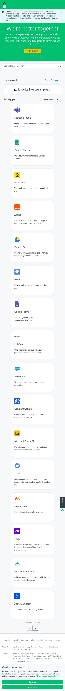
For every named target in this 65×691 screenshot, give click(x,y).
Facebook (24, 640)
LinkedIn (40, 640)
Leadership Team (19, 647)
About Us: (5, 647)
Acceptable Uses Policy (21, 656)
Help (30, 649)
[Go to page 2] (35, 628)
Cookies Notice (54, 676)
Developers (17, 643)
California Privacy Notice (46, 654)
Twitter (32, 640)
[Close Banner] (61, 12)
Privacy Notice (41, 676)
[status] (32, 16)
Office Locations (54, 647)
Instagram (48, 640)
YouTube (57, 640)
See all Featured (51, 80)
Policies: (5, 654)
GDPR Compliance (54, 656)
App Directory (32, 647)
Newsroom (43, 647)
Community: (6, 640)
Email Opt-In (17, 658)
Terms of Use (18, 654)
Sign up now (32, 51)
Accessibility (28, 658)
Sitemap (24, 649)
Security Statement (39, 656)
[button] (62, 504)
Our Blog (16, 640)
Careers (16, 649)
